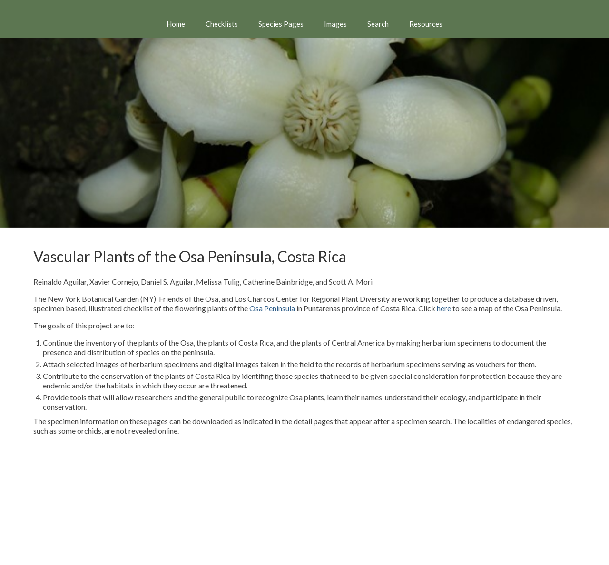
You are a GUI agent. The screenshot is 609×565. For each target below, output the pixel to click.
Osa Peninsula (272, 308)
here (444, 308)
